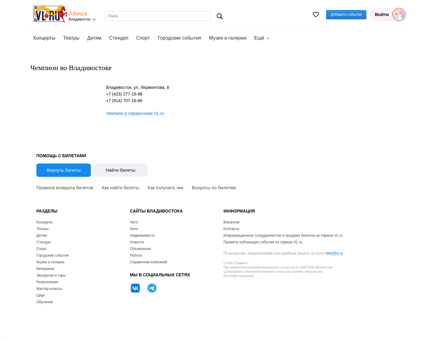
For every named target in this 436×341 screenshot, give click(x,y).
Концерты (44, 38)
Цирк (40, 295)
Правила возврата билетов (64, 187)
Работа (136, 255)
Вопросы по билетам (214, 187)
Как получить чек (165, 187)
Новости (137, 242)
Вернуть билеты (64, 170)
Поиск (220, 16)
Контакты (231, 229)
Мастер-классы (49, 289)
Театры (71, 38)
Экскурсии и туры (51, 275)
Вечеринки (45, 269)
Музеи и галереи (227, 38)
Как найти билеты (120, 187)
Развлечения (47, 282)
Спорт (143, 38)
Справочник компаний (148, 262)
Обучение (44, 302)
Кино (134, 229)
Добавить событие (346, 14)
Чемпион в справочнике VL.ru (135, 113)
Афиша (78, 13)
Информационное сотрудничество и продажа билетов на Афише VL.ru (283, 235)
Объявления (140, 249)
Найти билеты (120, 170)
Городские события (179, 38)
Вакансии (231, 222)
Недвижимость (142, 235)
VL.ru (51, 14)
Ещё (259, 38)
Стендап (118, 38)
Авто (134, 222)
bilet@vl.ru (334, 253)
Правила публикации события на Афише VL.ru (262, 242)
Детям (94, 38)
